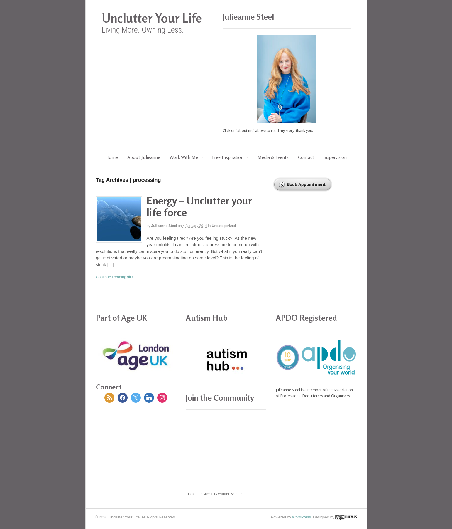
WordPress (301, 517)
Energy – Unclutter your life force (199, 206)
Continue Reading (111, 277)
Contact (306, 157)
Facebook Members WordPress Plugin (217, 494)
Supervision (335, 157)
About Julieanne (143, 157)
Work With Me (184, 157)
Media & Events (273, 157)
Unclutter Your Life (152, 18)
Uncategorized (224, 226)
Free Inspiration (227, 157)
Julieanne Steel (164, 226)
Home (111, 157)
